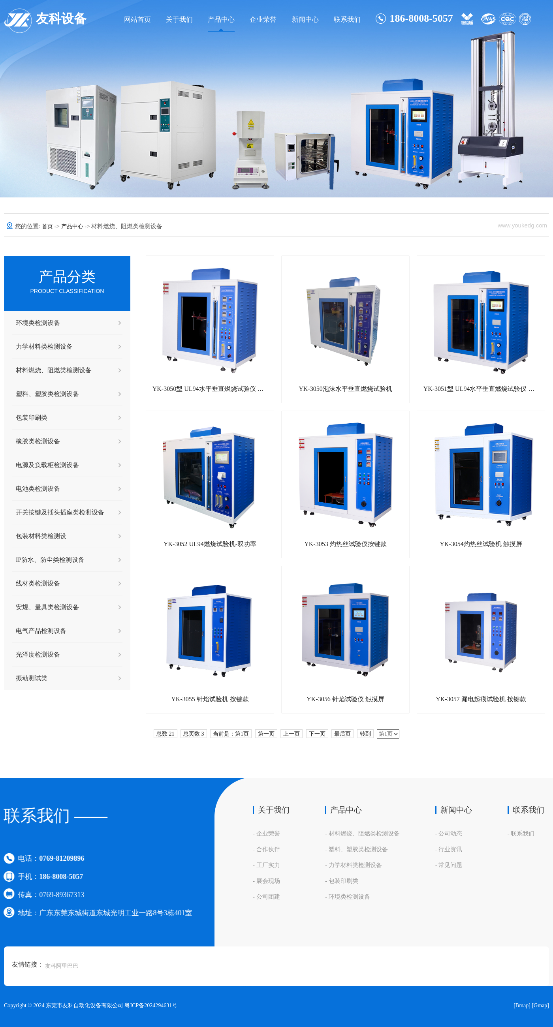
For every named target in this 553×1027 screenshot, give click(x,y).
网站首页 (137, 19)
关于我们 (179, 19)
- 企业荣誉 (266, 833)
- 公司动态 (449, 833)
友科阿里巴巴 (61, 966)
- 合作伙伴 (266, 849)
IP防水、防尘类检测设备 (50, 559)
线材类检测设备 (38, 583)
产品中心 (221, 19)
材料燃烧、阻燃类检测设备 (54, 370)
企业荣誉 (263, 19)
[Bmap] (522, 1005)
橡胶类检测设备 (38, 441)
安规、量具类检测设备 (47, 607)
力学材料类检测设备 (44, 346)
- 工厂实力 (266, 865)
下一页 (317, 734)
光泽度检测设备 (38, 654)
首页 (48, 226)
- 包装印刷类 (341, 881)
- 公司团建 (266, 897)
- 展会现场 (266, 881)
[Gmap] (540, 1005)
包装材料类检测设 (41, 536)
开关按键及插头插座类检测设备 (60, 512)
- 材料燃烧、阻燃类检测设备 (362, 833)
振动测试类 (31, 678)
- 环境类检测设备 (347, 897)
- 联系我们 (521, 833)
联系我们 (347, 19)
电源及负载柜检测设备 (47, 465)
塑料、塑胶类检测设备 (47, 394)
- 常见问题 (449, 865)
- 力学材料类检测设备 (353, 865)
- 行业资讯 (449, 849)
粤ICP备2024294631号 (150, 1005)
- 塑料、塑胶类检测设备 (356, 849)
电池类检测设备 (38, 488)
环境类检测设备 (38, 322)
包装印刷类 (31, 417)
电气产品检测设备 (41, 630)
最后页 (342, 734)
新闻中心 (305, 19)
